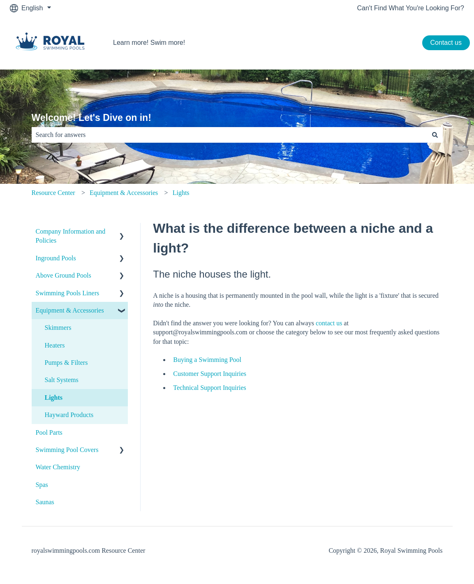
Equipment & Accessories (124, 192)
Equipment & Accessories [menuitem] (70, 310)
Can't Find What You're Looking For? (410, 8)
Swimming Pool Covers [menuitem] (67, 449)
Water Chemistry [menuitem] (58, 466)
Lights (181, 192)
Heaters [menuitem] (55, 345)
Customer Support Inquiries (209, 373)
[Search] (435, 135)
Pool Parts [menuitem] (49, 432)
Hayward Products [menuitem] (69, 414)
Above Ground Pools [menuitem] (63, 275)
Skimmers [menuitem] (58, 327)
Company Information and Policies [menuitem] (71, 236)
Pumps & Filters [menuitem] (66, 362)
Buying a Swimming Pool (207, 359)
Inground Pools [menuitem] (56, 258)
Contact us (446, 42)
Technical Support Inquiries (209, 387)
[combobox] (229, 135)
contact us (329, 323)
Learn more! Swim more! (149, 42)
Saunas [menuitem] (45, 501)
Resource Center (53, 192)
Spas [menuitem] (42, 484)
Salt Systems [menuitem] (62, 379)
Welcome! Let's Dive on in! (91, 117)
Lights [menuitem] (54, 397)
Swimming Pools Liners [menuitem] (67, 293)
